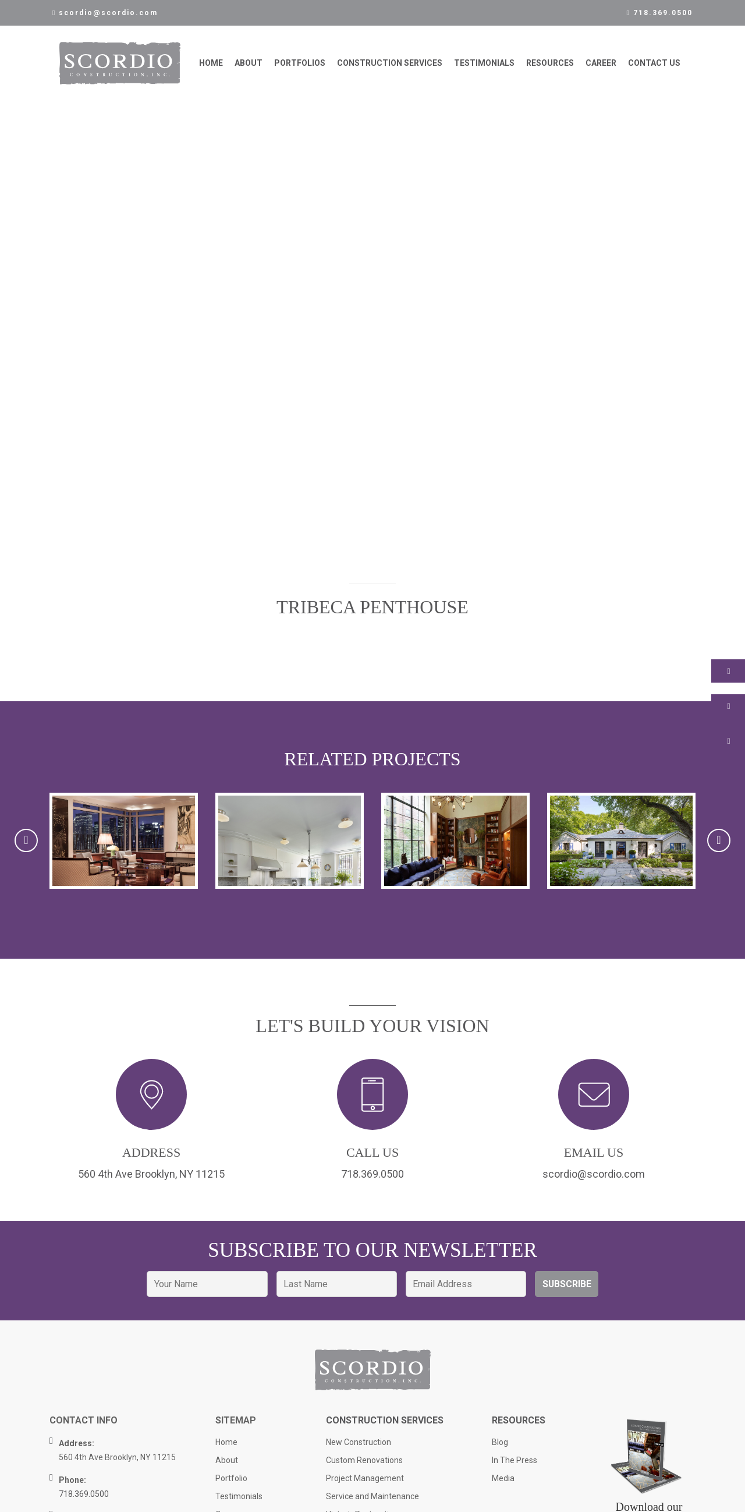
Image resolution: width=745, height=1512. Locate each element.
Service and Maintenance (372, 1498)
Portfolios (299, 63)
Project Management (365, 1480)
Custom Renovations (364, 1462)
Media (503, 1480)
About (248, 63)
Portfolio (231, 1480)
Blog (500, 1444)
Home (211, 63)
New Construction (358, 1444)
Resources (550, 63)
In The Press (514, 1462)
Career (601, 63)
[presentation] (26, 841)
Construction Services (389, 63)
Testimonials (484, 63)
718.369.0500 (660, 13)
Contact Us (654, 63)
